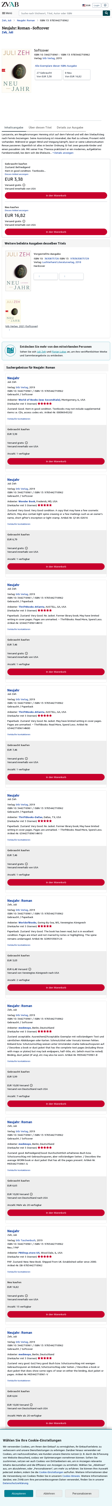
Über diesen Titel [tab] (39, 127)
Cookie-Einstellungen (19, 1475)
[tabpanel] (54, 144)
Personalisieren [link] (82, 1493)
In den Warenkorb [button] (56, 196)
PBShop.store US (28, 1255)
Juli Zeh (41, 352)
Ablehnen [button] (49, 1493)
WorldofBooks (26, 924)
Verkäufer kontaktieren (18, 420)
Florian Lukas (59, 352)
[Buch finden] (106, 13)
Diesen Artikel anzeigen (16, 174)
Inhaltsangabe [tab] (13, 127)
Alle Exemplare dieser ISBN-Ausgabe (56, 65)
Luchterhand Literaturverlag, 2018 (61, 263)
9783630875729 (80, 259)
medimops (24, 1030)
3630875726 (52, 259)
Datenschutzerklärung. (83, 1483)
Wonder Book (26, 503)
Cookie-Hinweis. (37, 1479)
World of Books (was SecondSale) (38, 401)
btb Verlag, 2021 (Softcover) (21, 327)
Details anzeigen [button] (63, 153)
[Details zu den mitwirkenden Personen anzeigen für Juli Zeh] (7, 32)
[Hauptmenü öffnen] (8, 13)
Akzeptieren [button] (19, 1493)
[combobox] (61, 13)
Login (96, 5)
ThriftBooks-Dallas (29, 819)
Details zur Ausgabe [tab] (67, 127)
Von (48, 74)
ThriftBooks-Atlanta (30, 608)
